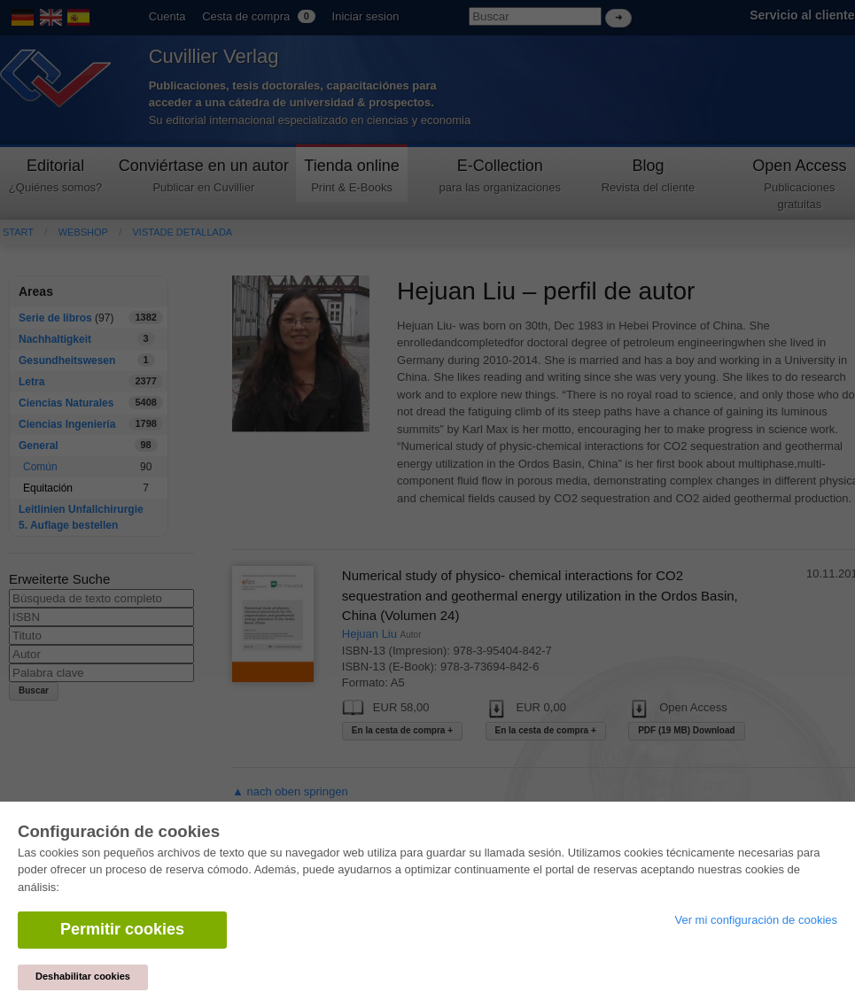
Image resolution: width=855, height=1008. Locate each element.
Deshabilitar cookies (82, 976)
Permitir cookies (122, 929)
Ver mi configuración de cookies (755, 920)
